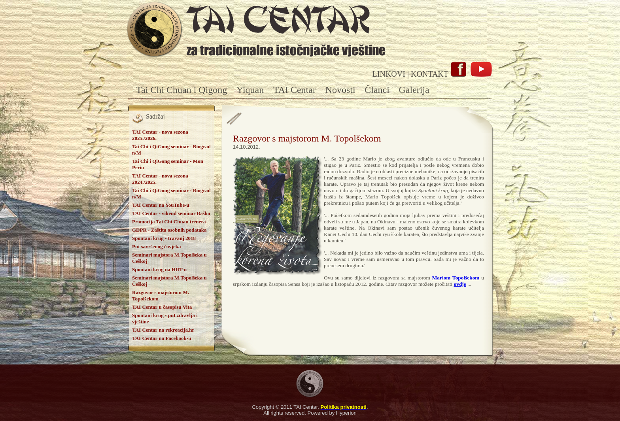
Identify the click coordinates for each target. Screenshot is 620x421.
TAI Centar (294, 90)
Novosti (340, 90)
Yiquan (250, 90)
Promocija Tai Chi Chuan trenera (169, 222)
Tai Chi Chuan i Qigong (181, 90)
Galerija (414, 90)
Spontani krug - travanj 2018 (164, 238)
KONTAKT (429, 74)
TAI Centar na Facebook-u (161, 338)
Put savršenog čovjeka (156, 246)
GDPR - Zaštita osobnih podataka (169, 230)
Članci (377, 90)
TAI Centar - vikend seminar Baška (171, 213)
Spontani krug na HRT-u (159, 269)
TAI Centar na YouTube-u (160, 205)
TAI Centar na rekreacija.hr (163, 330)
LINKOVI (388, 74)
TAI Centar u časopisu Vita (162, 307)
